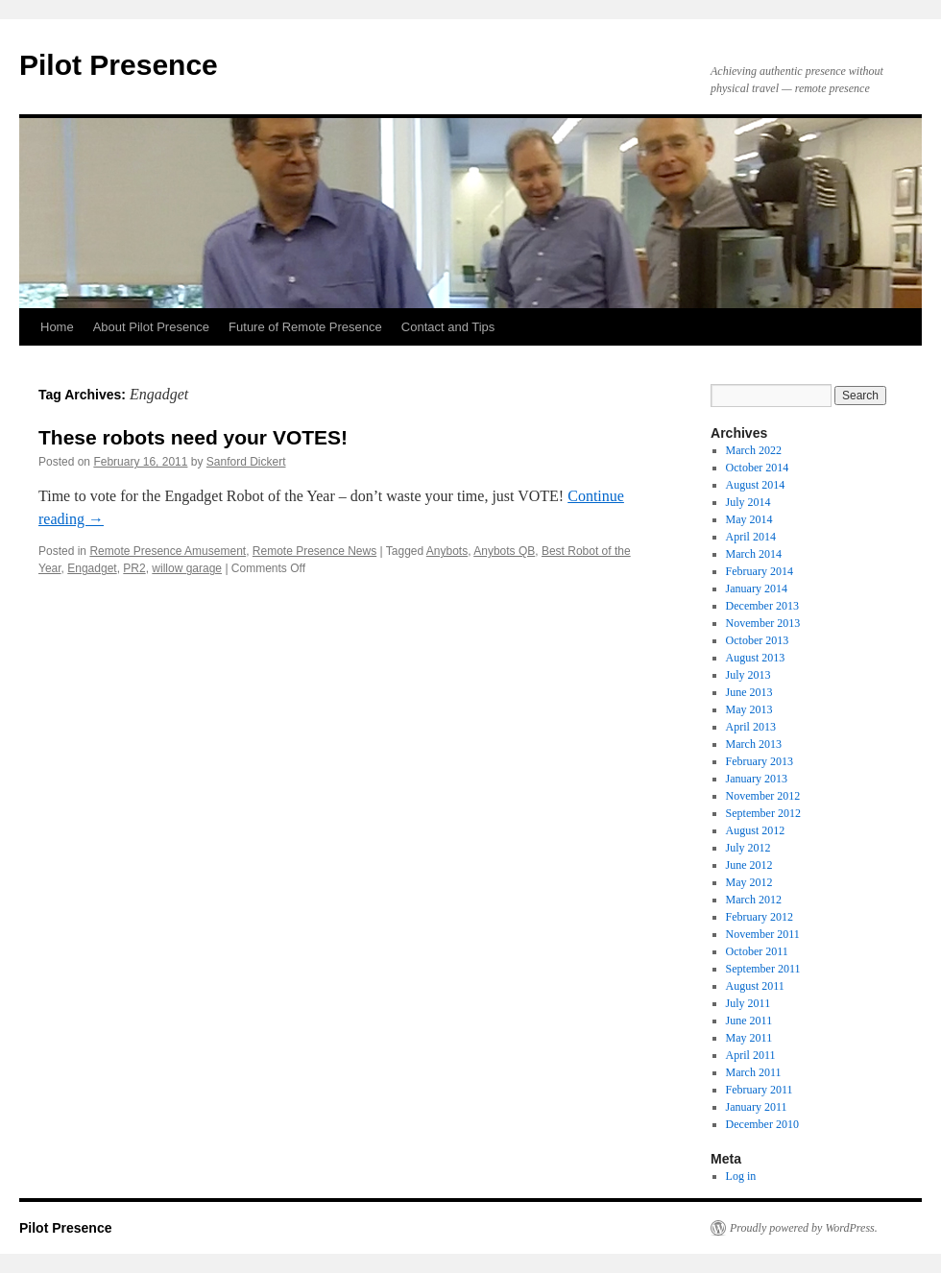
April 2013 (751, 726)
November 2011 (763, 934)
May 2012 (749, 882)
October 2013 (757, 640)
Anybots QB (504, 551)
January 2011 (756, 1107)
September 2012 (763, 813)
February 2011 (759, 1089)
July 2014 (748, 502)
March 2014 (754, 554)
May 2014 (749, 519)
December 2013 (762, 605)
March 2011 (754, 1072)
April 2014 (751, 536)
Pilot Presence (118, 65)
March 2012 (754, 899)
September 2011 (763, 968)
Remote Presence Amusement (167, 551)
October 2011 (757, 951)
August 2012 (755, 830)
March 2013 (754, 744)
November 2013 (763, 623)
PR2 (134, 568)
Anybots (447, 551)
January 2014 (756, 588)
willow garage (187, 568)
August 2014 (755, 485)
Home (57, 327)
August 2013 (755, 657)
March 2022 (754, 450)
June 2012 (749, 865)
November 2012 (763, 796)
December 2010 (762, 1124)
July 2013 (748, 675)
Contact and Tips (448, 327)
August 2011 (755, 986)
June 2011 (749, 1020)
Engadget (91, 568)
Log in (741, 1176)
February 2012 (759, 917)
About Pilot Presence (151, 327)
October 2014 (757, 467)
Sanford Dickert (246, 461)
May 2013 (749, 709)
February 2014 (759, 571)
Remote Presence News (314, 551)
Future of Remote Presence (305, 327)
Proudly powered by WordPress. (804, 1228)
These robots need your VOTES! (193, 437)
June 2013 (749, 692)
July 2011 (748, 1003)
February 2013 (759, 761)
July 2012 (748, 847)
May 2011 (749, 1038)
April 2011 (751, 1055)
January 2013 (756, 778)
